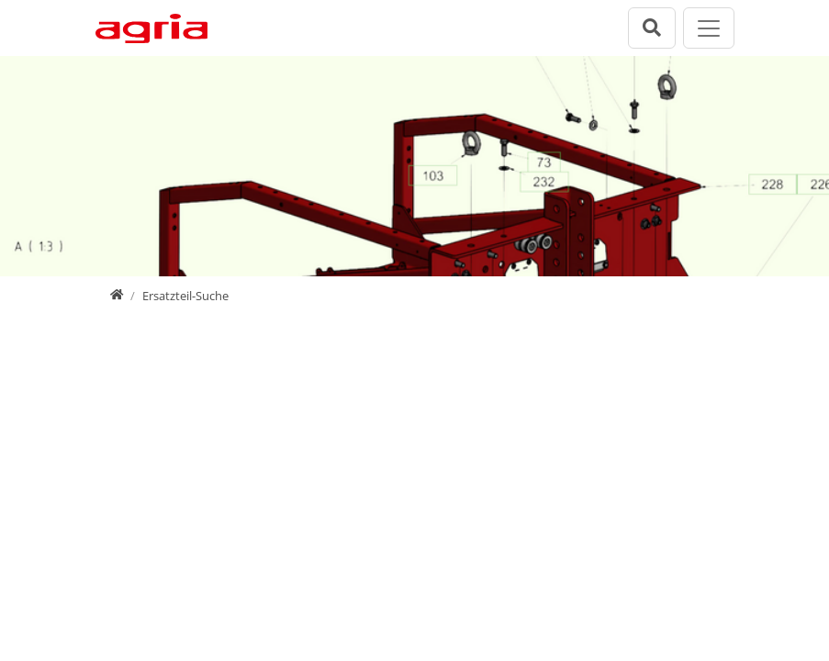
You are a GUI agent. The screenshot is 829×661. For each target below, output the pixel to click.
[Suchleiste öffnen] (652, 28)
